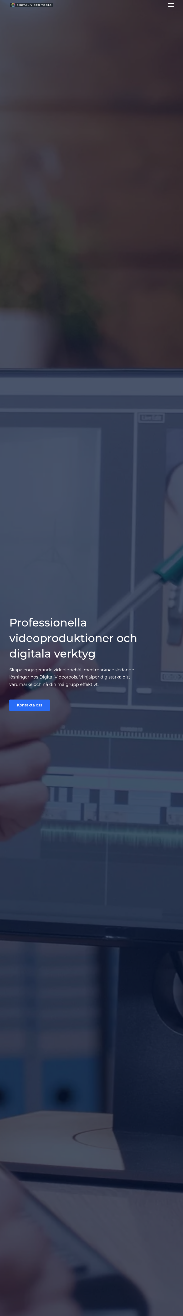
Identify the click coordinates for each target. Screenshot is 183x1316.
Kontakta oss (29, 705)
